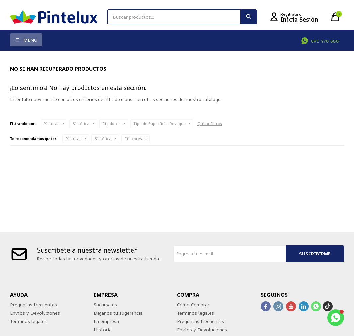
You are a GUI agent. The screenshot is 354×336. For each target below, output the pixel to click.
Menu (30, 40)
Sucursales (105, 304)
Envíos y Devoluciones (35, 313)
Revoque (159, 123)
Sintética (81, 123)
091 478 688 (325, 41)
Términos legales (28, 321)
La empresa (106, 321)
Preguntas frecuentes (33, 304)
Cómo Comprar (193, 304)
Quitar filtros (209, 123)
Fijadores (111, 123)
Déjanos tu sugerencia (118, 313)
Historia (103, 329)
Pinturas (51, 123)
